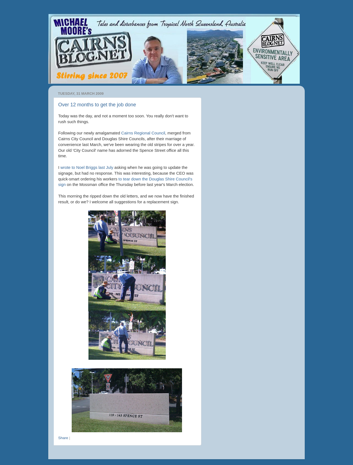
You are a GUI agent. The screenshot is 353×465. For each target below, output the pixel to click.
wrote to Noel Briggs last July (86, 167)
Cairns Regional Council (143, 133)
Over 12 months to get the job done (97, 104)
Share (63, 438)
